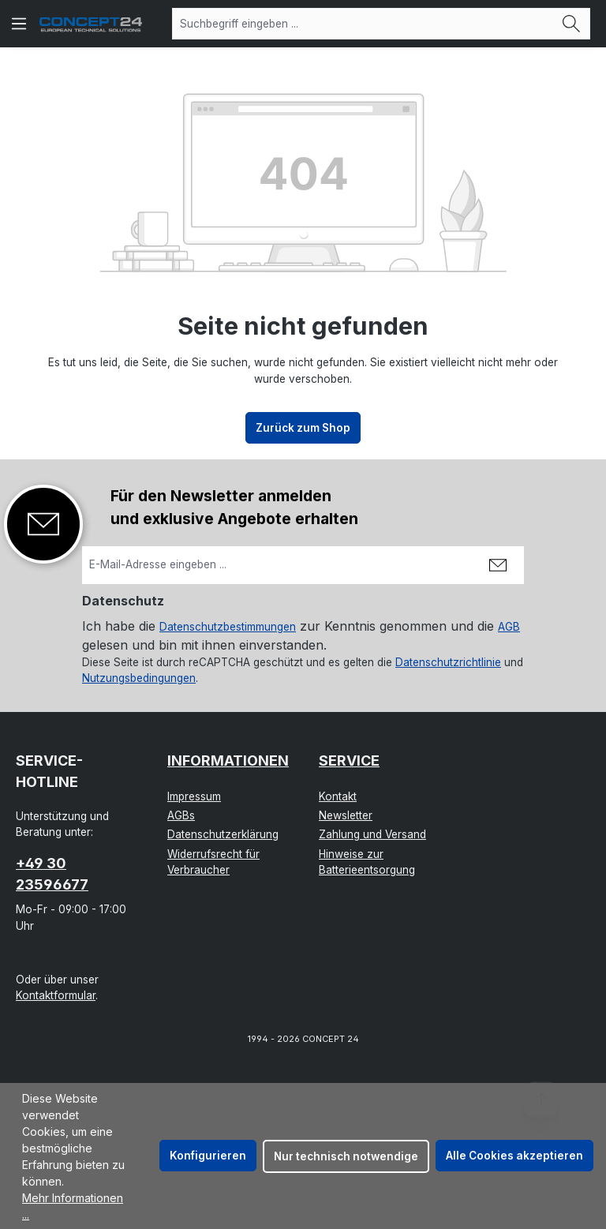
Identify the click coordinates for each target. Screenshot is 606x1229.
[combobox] (363, 23)
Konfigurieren (208, 1155)
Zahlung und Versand (372, 834)
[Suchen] (571, 23)
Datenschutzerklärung (223, 834)
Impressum (194, 796)
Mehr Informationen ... (72, 1206)
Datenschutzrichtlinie (448, 662)
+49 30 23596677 (52, 874)
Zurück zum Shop (303, 428)
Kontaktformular (55, 995)
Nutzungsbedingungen (139, 678)
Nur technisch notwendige (346, 1156)
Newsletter (345, 815)
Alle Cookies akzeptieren (514, 1155)
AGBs (181, 815)
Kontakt (338, 796)
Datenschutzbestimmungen (227, 626)
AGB (509, 626)
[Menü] (19, 23)
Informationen (228, 760)
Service (349, 760)
